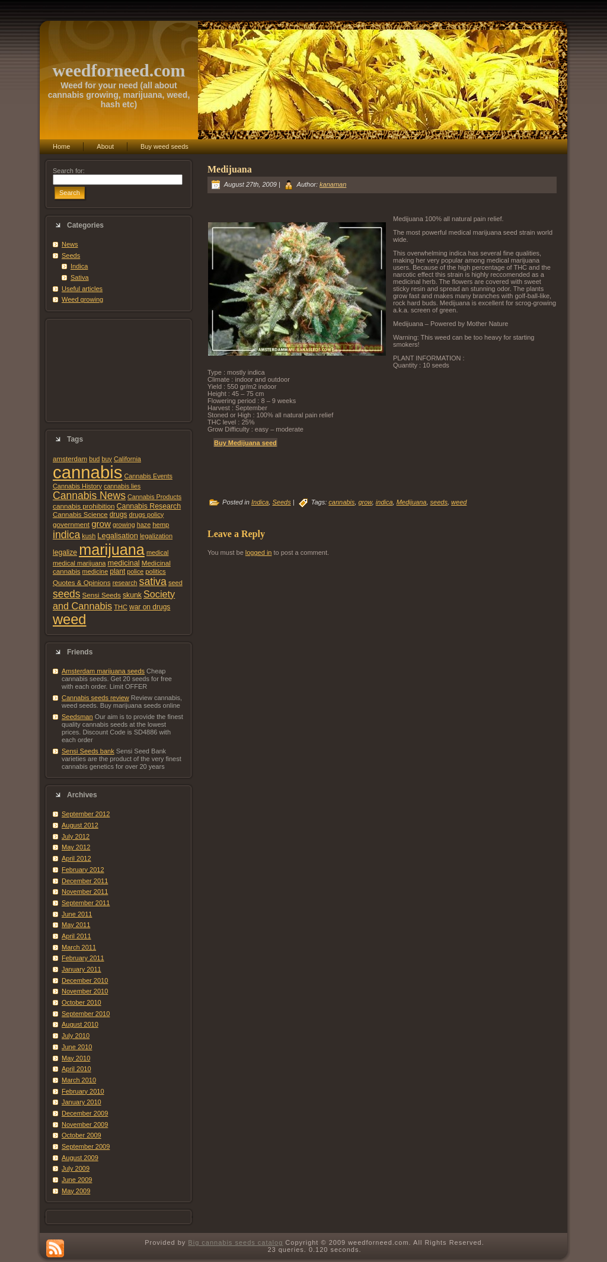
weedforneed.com (118, 70)
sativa (153, 581)
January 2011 (81, 969)
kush (88, 535)
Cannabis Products (154, 496)
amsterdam (70, 458)
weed (69, 619)
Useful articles (82, 288)
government (71, 524)
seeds (67, 594)
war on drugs (149, 607)
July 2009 (76, 1168)
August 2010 (80, 1024)
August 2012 (80, 825)
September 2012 (86, 813)
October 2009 (81, 1135)
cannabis (87, 472)
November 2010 (85, 991)
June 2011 (77, 914)
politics (155, 571)
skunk (132, 595)
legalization (156, 535)
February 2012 (83, 869)
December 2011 (85, 880)
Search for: (69, 170)
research (125, 582)
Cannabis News (89, 495)
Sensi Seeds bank (88, 751)
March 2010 (79, 1080)
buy (106, 458)
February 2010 (83, 1091)
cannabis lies (122, 486)
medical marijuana (79, 563)
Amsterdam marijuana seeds (103, 671)
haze (144, 524)
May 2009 (76, 1190)
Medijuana (229, 169)
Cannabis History (77, 486)
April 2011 (76, 936)
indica (66, 535)
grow (101, 524)
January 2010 (81, 1102)
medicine (95, 571)
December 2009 (85, 1113)
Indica (79, 266)
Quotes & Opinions (82, 582)
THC (120, 607)
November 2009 (85, 1124)
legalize (65, 552)
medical (157, 552)
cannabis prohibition (84, 506)
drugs (118, 514)
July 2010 (76, 1035)
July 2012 (76, 836)
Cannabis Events (148, 476)
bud (94, 458)
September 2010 (86, 1013)
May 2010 (76, 1058)
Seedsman (77, 716)
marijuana (112, 549)
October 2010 (81, 1002)
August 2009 (80, 1157)
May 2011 (76, 924)
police (135, 571)
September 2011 (86, 902)
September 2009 (86, 1146)
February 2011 (83, 957)
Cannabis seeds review (95, 697)
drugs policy (146, 514)
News (70, 244)
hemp (160, 524)
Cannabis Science (80, 514)
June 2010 (77, 1046)
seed (175, 582)
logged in (258, 552)
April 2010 (76, 1068)
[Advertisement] (118, 370)
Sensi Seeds (101, 595)
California (127, 458)
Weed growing (82, 299)
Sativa (80, 277)
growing (124, 524)
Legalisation (117, 535)
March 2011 (79, 947)
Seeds (71, 255)
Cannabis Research (149, 506)
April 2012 (76, 858)
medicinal (123, 562)
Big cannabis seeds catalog (235, 1242)
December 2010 (85, 980)
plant (117, 571)
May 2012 (76, 847)
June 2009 (77, 1179)
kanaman (333, 184)
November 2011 (85, 891)
